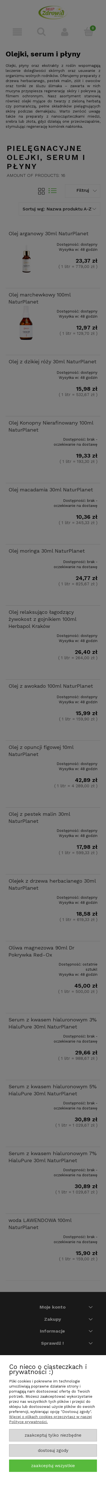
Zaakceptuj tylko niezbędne (53, 1435)
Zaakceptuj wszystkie (53, 1465)
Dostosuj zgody (53, 1450)
